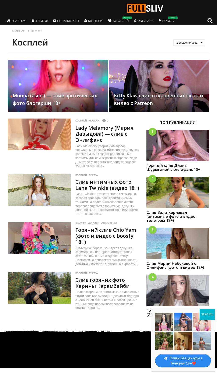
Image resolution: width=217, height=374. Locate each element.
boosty (80, 229)
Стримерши (66, 21)
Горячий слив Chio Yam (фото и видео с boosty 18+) (107, 241)
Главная (16, 21)
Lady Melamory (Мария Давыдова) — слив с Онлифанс (106, 134)
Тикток (40, 21)
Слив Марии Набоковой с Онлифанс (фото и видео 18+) (175, 265)
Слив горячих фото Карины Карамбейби (103, 289)
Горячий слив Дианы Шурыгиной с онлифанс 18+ (173, 167)
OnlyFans (144, 21)
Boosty (166, 21)
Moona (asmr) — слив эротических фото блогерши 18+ (46, 95)
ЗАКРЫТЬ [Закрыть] (207, 314)
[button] (210, 21)
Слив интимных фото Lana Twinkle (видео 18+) (105, 187)
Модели (93, 21)
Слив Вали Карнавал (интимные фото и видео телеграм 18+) (170, 216)
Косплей (118, 21)
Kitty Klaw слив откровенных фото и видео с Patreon (158, 95)
